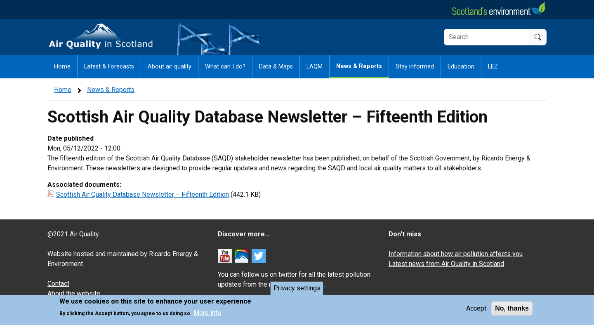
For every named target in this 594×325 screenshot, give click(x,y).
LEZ (493, 66)
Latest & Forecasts (109, 66)
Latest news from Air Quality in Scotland (446, 264)
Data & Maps (276, 66)
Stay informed (415, 66)
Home (62, 66)
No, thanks (512, 309)
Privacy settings (297, 289)
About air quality (169, 66)
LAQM (314, 66)
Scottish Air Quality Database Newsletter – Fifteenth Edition (142, 194)
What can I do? (225, 66)
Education (461, 66)
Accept (476, 309)
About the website (73, 293)
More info (207, 314)
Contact (58, 283)
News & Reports (359, 66)
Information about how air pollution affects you (456, 254)
